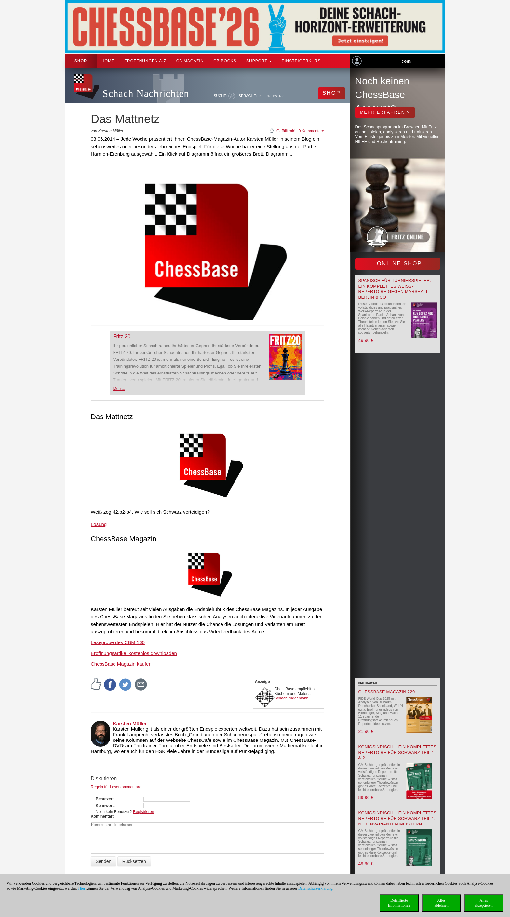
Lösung (99, 524)
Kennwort (105, 805)
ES (275, 96)
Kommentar (102, 816)
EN (268, 96)
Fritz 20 (121, 336)
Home (107, 61)
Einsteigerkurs (301, 61)
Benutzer (104, 799)
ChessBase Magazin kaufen (121, 664)
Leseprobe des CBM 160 (118, 642)
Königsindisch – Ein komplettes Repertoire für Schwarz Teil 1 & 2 (397, 752)
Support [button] (259, 61)
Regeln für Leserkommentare (116, 787)
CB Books (224, 61)
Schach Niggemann (292, 698)
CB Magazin (190, 61)
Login (405, 61)
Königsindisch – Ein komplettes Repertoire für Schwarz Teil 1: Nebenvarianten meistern (397, 818)
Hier (81, 888)
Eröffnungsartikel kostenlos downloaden (134, 653)
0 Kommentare (311, 131)
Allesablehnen (441, 903)
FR (281, 96)
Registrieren (143, 812)
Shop (80, 61)
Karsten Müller (130, 723)
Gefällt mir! (285, 131)
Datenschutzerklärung (315, 888)
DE (261, 96)
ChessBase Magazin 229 (386, 691)
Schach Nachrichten (145, 93)
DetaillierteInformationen (399, 903)
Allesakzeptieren (483, 903)
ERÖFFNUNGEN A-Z (145, 61)
